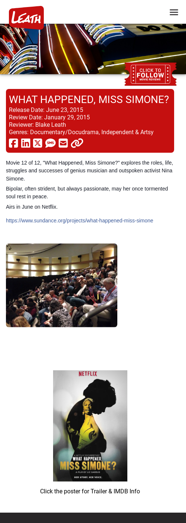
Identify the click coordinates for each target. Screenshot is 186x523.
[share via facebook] (13, 143)
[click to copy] (77, 143)
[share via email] (63, 143)
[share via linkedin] (25, 143)
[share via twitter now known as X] (37, 143)
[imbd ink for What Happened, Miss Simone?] (90, 429)
